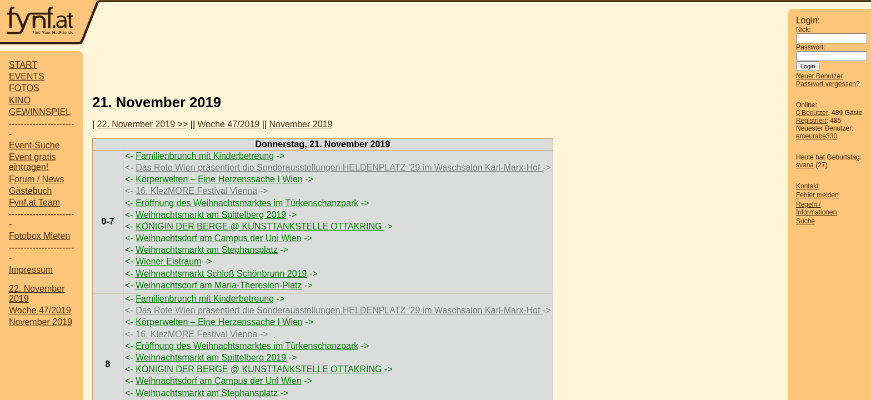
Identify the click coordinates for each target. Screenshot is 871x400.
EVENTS (26, 76)
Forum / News (36, 179)
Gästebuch (30, 191)
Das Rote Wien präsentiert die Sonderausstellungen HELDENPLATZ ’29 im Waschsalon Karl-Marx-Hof (339, 167)
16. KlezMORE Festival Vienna (196, 191)
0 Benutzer (812, 113)
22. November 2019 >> (142, 124)
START (23, 64)
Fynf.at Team (34, 202)
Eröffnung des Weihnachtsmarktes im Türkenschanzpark (247, 203)
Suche (805, 221)
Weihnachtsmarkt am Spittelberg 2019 (211, 214)
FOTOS (24, 88)
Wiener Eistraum (168, 261)
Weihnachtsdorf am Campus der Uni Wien (219, 238)
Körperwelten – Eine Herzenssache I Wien (219, 179)
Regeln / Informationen (816, 208)
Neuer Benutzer (819, 76)
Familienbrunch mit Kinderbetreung (205, 156)
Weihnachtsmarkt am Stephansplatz (207, 249)
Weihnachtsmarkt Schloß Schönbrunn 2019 (221, 273)
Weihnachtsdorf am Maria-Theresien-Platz (219, 285)
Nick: (803, 29)
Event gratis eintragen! (32, 162)
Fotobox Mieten (39, 236)
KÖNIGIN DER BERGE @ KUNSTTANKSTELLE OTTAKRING (260, 226)
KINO (20, 100)
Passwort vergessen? (828, 84)
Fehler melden (817, 195)
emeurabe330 (816, 136)
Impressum (31, 269)
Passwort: (810, 47)
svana (805, 165)
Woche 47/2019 (40, 310)
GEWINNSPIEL (40, 112)
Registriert (811, 120)
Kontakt (807, 186)
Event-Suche (34, 145)
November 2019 (40, 322)
